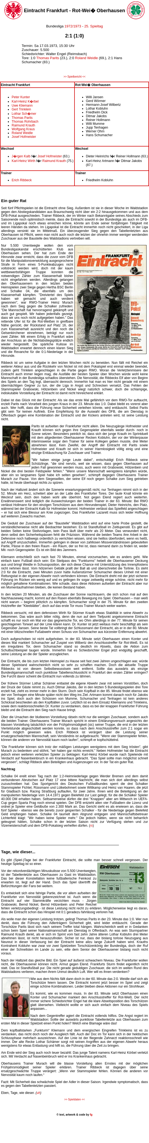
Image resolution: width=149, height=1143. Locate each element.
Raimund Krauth (23, 125)
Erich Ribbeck (22, 180)
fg (90, 1114)
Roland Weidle (86, 58)
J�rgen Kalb (21, 156)
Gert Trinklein (21, 109)
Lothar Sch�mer (24, 114)
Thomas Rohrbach (25, 121)
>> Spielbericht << (74, 76)
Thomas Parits (47, 58)
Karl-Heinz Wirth (23, 161)
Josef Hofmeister (24, 137)
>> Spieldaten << (74, 1099)
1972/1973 (72, 26)
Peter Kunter (21, 97)
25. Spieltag (93, 26)
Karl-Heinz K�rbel (25, 101)
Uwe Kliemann (22, 105)
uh (38, 1093)
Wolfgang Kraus (23, 129)
